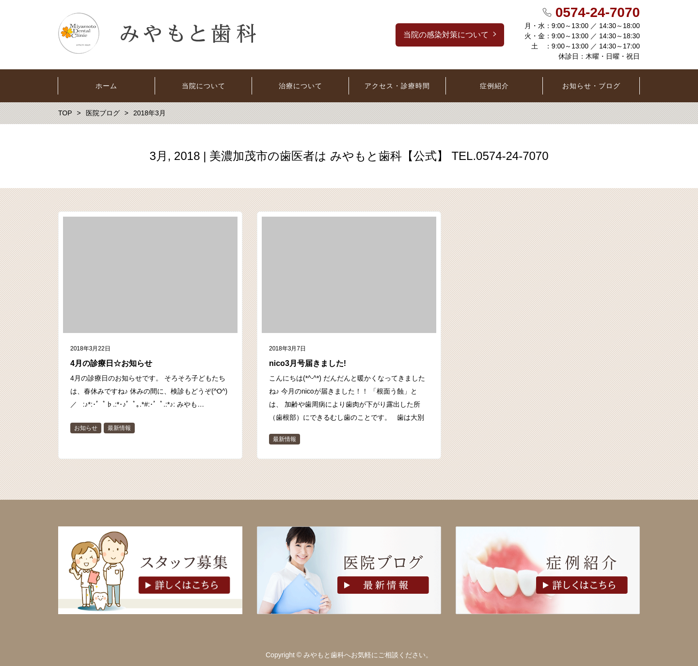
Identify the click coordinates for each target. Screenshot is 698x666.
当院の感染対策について (446, 35)
